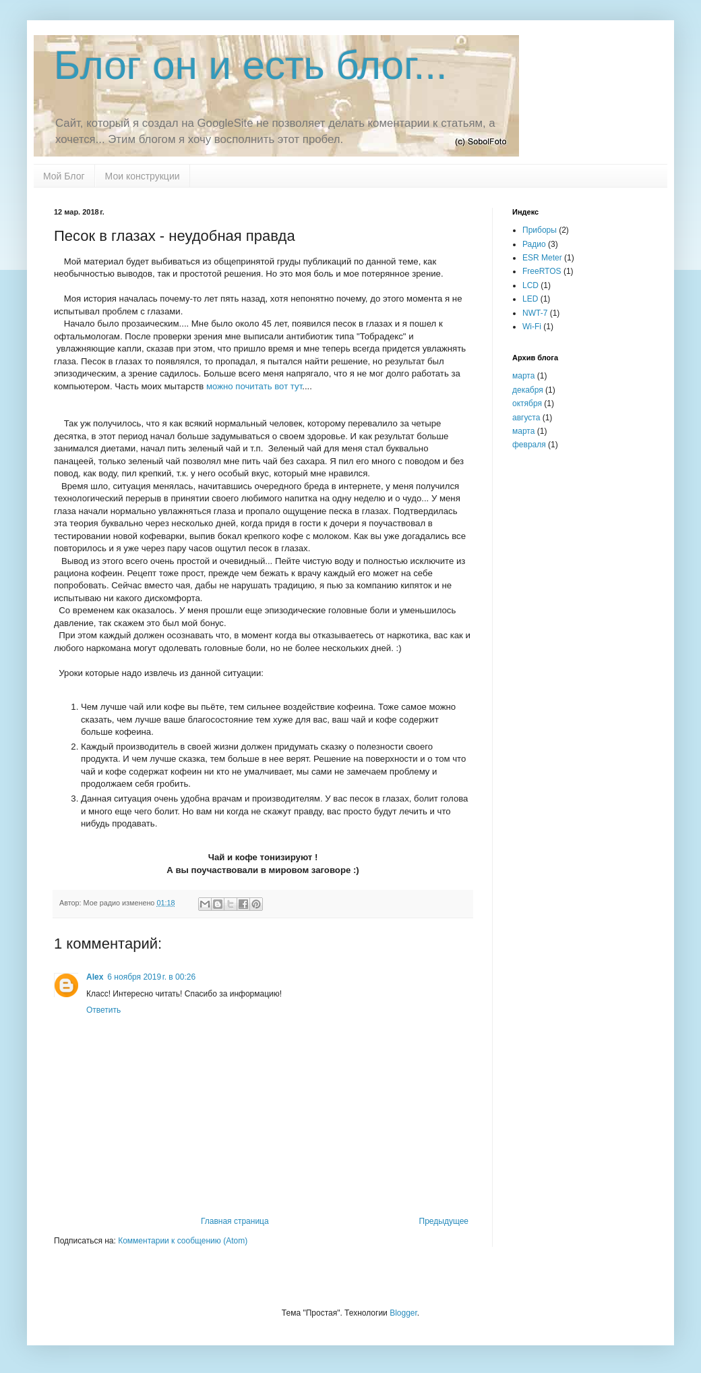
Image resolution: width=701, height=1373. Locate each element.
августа (526, 417)
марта (523, 376)
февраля (529, 444)
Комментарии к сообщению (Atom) (182, 1240)
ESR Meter (542, 257)
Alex (94, 977)
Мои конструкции (142, 176)
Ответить (103, 1010)
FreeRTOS (541, 271)
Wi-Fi (531, 326)
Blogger (403, 1313)
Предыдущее (443, 1221)
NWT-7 (534, 313)
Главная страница (235, 1221)
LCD (530, 285)
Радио (534, 244)
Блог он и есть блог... (251, 65)
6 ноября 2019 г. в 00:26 (151, 977)
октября (527, 403)
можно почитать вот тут (254, 386)
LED (530, 299)
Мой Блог (64, 176)
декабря (527, 390)
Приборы (539, 230)
